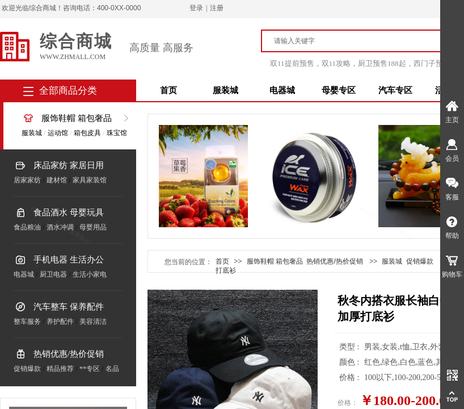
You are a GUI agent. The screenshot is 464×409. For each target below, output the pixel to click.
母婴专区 (339, 90)
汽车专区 (395, 90)
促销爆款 (27, 369)
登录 (196, 8)
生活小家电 (90, 274)
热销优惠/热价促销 (68, 353)
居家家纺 (27, 180)
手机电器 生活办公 (68, 259)
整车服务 (27, 321)
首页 (168, 90)
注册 (216, 8)
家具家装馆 (90, 180)
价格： (348, 403)
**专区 (89, 369)
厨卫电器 (53, 274)
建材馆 (57, 180)
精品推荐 (60, 369)
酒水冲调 (60, 227)
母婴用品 (93, 227)
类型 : (350, 347)
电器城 (282, 90)
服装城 (225, 90)
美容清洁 (93, 321)
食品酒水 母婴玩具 (68, 212)
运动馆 (58, 133)
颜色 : (350, 362)
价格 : (350, 377)
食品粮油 (27, 227)
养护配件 (60, 321)
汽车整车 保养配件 (68, 306)
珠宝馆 (117, 133)
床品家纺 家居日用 (68, 165)
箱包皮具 (87, 133)
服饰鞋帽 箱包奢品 (76, 118)
